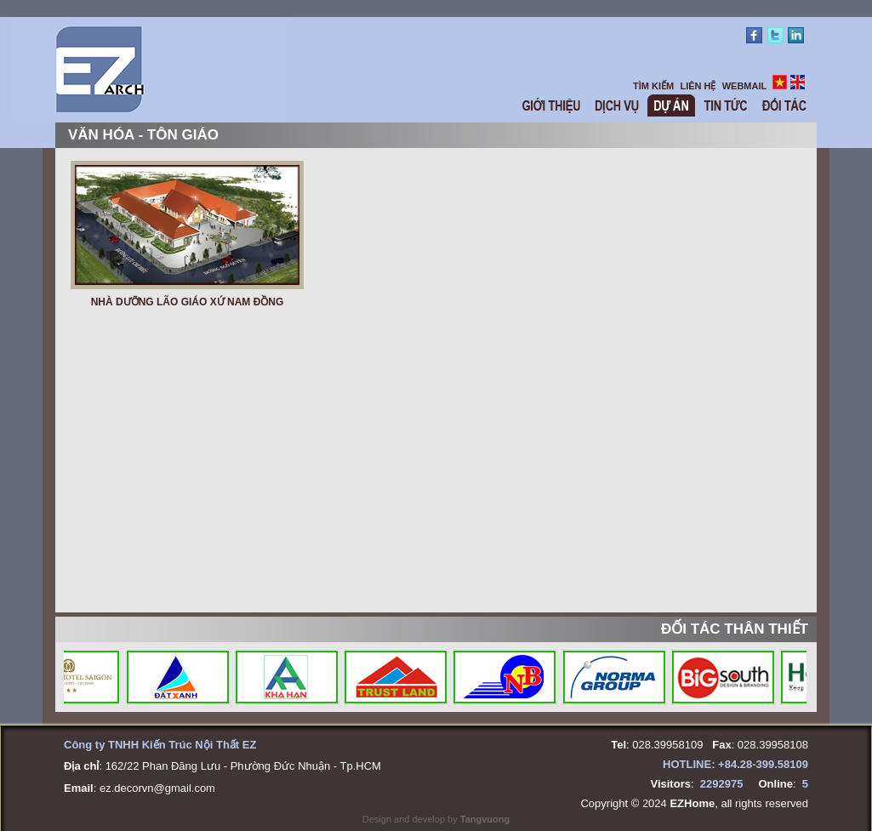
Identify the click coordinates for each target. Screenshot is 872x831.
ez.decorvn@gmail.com (157, 788)
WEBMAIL (744, 86)
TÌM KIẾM (653, 86)
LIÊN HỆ (697, 86)
